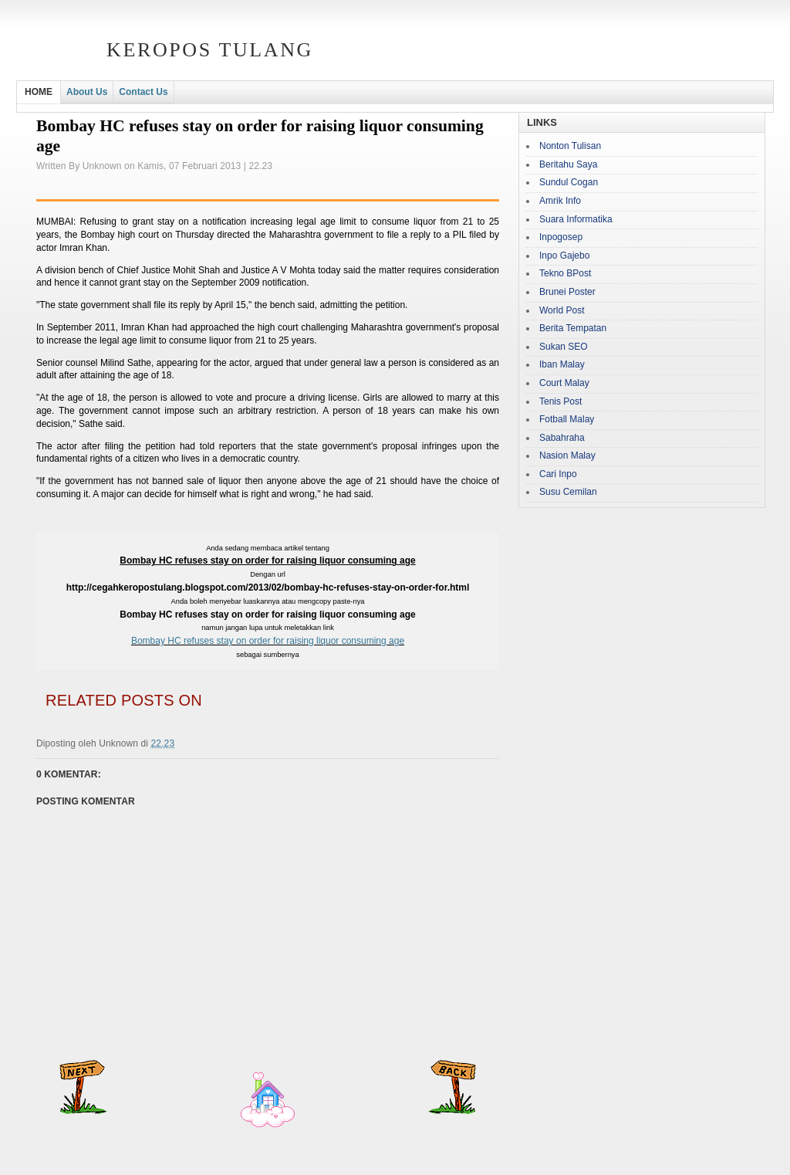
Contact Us (143, 91)
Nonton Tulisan (570, 146)
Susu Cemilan (568, 491)
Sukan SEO (563, 346)
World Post (561, 310)
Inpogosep (560, 237)
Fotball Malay (566, 419)
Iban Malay (562, 364)
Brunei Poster (567, 291)
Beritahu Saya (568, 164)
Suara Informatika (576, 219)
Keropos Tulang (209, 50)
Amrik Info (560, 200)
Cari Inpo (558, 474)
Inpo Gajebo (564, 255)
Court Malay (564, 383)
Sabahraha (562, 437)
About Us (86, 91)
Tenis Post (560, 401)
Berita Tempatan (572, 328)
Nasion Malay (567, 455)
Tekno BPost (565, 273)
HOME (38, 91)
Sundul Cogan (568, 182)
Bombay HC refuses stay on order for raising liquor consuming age (267, 640)
